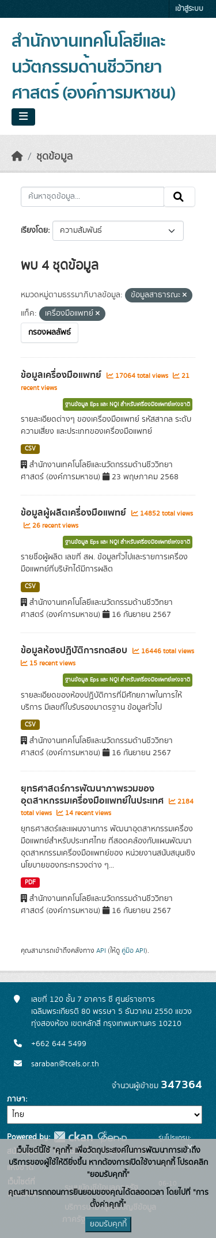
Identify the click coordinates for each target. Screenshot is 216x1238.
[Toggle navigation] (23, 117)
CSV (30, 448)
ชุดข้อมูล (54, 156)
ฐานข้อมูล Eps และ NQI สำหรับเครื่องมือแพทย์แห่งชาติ (127, 404)
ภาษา (16, 1099)
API (101, 950)
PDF (30, 882)
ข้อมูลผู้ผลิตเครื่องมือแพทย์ (74, 512)
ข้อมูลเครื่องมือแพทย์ (62, 375)
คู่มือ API (133, 950)
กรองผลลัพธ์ (49, 332)
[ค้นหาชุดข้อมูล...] (92, 197)
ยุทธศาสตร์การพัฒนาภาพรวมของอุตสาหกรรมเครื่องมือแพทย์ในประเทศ (93, 794)
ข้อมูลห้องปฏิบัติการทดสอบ (75, 650)
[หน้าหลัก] (17, 156)
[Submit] (179, 197)
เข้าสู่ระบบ (189, 8)
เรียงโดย (34, 230)
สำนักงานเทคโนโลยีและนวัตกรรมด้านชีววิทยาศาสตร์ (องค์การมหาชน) (93, 67)
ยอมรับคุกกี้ (108, 1224)
